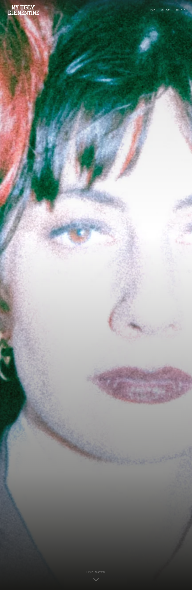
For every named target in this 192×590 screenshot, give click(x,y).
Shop (166, 10)
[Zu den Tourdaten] (96, 576)
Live (152, 10)
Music (181, 10)
